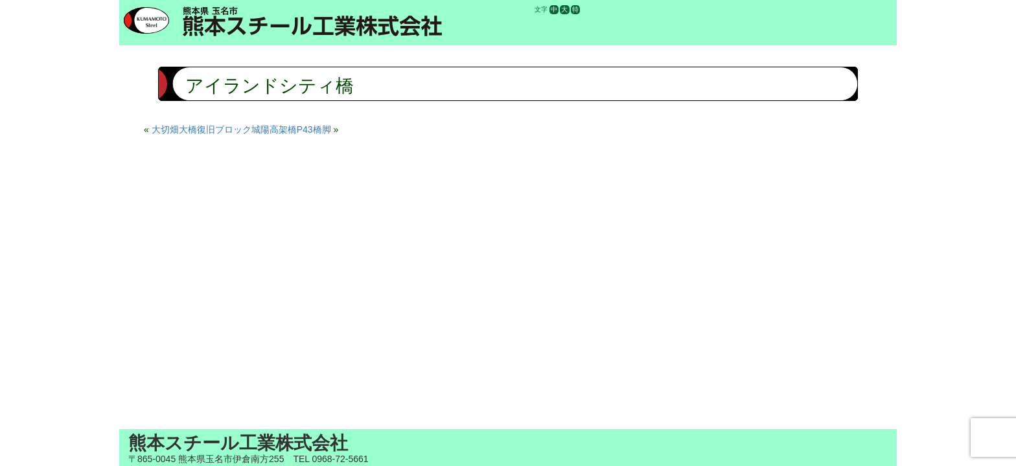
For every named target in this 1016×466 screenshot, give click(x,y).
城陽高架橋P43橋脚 (291, 129)
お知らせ (700, 9)
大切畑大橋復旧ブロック (201, 129)
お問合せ (829, 9)
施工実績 (786, 9)
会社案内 (656, 9)
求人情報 (743, 9)
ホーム (613, 9)
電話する (872, 9)
